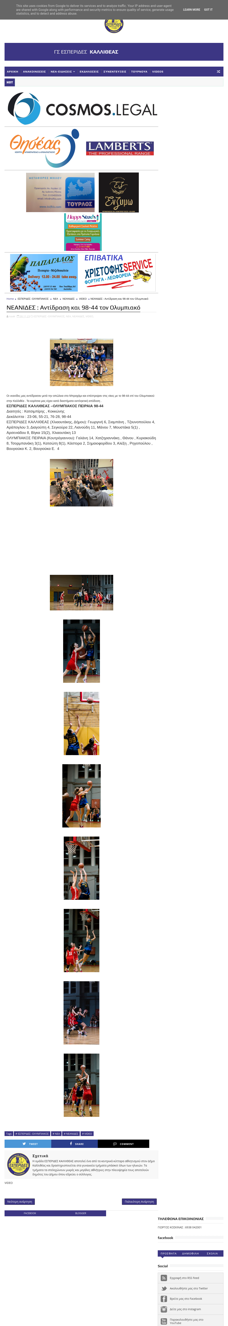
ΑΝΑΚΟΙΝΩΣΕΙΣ (34, 71)
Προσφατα (169, 127)
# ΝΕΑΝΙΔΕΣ (71, 1131)
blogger (78, 1211)
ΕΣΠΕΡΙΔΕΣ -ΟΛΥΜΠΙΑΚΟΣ (33, 296)
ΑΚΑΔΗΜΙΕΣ (201, 951)
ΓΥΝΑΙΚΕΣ (191, 958)
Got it (208, 9)
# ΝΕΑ (56, 1131)
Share (63, 1141)
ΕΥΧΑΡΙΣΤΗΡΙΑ (206, 964)
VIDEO (83, 296)
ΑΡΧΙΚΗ (12, 71)
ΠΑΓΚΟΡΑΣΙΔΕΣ (170, 984)
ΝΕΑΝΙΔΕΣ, (78, 314)
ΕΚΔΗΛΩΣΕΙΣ (89, 71)
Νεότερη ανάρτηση (19, 1199)
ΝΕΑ (55, 296)
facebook (29, 1211)
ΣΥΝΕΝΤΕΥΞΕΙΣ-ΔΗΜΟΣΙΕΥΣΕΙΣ (180, 997)
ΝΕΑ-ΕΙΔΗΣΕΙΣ (61, 71)
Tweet (25, 1141)
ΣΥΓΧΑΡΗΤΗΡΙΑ (195, 984)
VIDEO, (90, 314)
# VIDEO (87, 1131)
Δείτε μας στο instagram (185, 183)
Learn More (191, 9)
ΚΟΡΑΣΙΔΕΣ (167, 971)
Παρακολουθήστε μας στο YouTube (186, 195)
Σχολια (212, 127)
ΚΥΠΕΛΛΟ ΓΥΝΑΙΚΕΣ (193, 971)
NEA (162, 951)
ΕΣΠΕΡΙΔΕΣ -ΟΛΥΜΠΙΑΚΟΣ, (49, 314)
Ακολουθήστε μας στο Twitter (189, 162)
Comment (100, 1141)
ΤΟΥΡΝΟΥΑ (139, 71)
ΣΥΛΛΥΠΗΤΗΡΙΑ (170, 991)
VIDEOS (157, 71)
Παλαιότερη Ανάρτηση (134, 1199)
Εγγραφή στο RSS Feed (184, 152)
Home (10, 296)
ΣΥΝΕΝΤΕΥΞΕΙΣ (115, 71)
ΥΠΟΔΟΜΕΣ (167, 1004)
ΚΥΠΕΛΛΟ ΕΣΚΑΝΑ (172, 978)
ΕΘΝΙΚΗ (165, 964)
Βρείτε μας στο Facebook (186, 173)
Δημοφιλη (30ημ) (190, 128)
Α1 (187, 951)
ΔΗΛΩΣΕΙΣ (209, 958)
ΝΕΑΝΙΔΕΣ (69, 296)
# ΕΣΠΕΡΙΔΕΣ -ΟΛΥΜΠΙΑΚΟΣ (32, 1131)
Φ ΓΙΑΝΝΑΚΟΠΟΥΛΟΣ (193, 1004)
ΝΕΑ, (69, 314)
